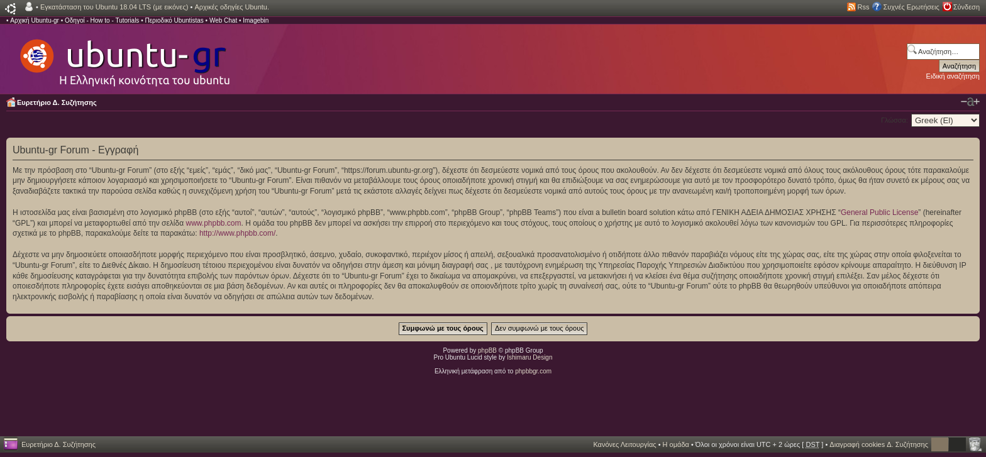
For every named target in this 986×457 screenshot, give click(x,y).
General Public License (879, 212)
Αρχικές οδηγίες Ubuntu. (231, 7)
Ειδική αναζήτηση (953, 76)
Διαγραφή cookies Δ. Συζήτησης (878, 444)
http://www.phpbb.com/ (237, 233)
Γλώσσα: (894, 120)
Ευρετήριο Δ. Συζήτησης (57, 102)
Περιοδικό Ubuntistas (174, 20)
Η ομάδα (676, 444)
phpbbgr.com (533, 371)
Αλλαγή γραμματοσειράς (970, 101)
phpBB (487, 350)
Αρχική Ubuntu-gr (34, 20)
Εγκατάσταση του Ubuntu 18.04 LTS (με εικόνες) (114, 7)
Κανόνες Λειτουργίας (624, 444)
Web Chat (223, 20)
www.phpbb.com (213, 223)
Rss (864, 7)
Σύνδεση (966, 7)
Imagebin (256, 20)
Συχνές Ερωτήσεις (911, 7)
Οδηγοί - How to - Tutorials (102, 20)
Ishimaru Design (529, 357)
